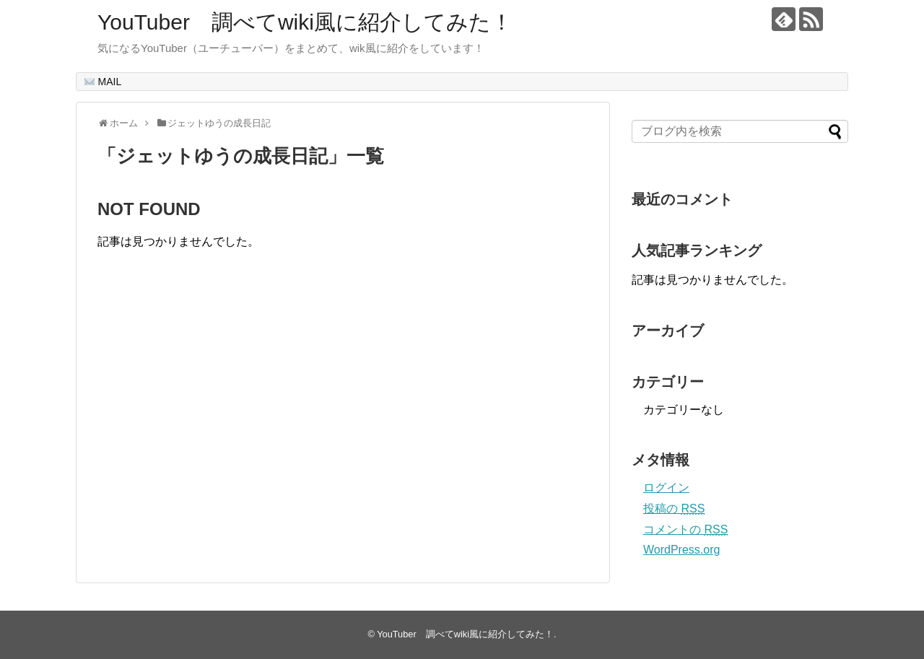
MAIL (103, 81)
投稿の (674, 508)
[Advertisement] (218, 431)
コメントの (685, 529)
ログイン (666, 487)
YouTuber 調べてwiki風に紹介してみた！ (305, 22)
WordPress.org (681, 550)
